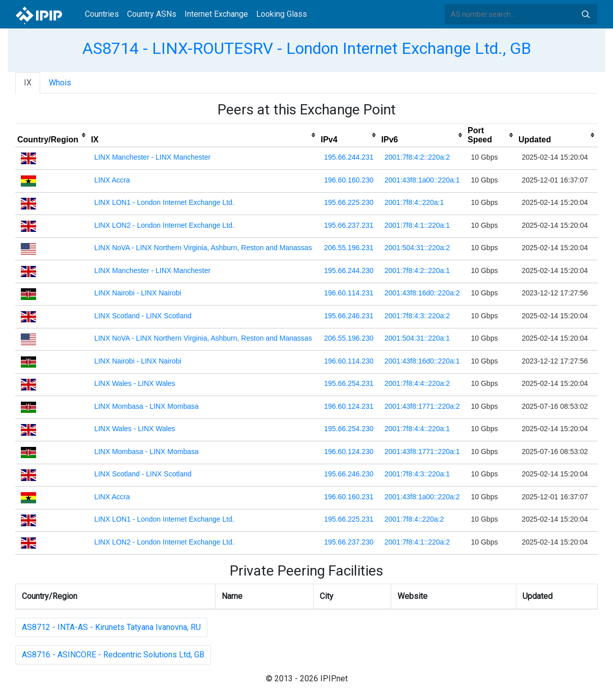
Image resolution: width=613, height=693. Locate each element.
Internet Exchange (216, 14)
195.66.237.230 (348, 542)
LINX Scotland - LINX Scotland (142, 316)
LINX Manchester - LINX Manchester (152, 157)
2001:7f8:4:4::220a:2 (417, 383)
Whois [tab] (60, 82)
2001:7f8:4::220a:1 (414, 202)
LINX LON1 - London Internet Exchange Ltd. (164, 202)
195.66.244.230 (348, 270)
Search (585, 14)
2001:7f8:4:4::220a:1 (417, 429)
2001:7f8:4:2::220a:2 (417, 157)
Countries (102, 14)
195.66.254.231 (348, 383)
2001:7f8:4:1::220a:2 (417, 542)
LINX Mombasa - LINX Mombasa (146, 406)
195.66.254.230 (348, 429)
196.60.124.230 (348, 451)
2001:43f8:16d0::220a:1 (422, 361)
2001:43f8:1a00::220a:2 (422, 497)
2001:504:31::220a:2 (417, 248)
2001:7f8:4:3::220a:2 (417, 316)
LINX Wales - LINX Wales (134, 383)
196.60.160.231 (348, 497)
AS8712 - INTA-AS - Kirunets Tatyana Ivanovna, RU (111, 627)
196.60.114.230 (348, 361)
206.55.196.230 (348, 338)
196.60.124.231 (348, 406)
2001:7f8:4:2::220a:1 (417, 270)
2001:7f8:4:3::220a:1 (417, 474)
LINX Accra (112, 180)
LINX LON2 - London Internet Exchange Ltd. (164, 225)
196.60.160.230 (348, 180)
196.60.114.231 (348, 293)
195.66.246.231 (348, 316)
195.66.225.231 (348, 519)
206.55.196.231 (348, 248)
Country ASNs (151, 14)
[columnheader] (52, 135)
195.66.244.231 (348, 157)
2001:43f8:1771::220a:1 (422, 451)
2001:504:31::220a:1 (417, 338)
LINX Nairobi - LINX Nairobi (137, 293)
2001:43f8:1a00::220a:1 (422, 180)
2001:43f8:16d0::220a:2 (422, 293)
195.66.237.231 (348, 225)
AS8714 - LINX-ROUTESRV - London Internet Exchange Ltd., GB (306, 48)
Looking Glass (281, 14)
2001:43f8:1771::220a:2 (422, 406)
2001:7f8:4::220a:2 (414, 519)
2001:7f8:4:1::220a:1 (417, 225)
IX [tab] (28, 82)
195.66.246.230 (348, 474)
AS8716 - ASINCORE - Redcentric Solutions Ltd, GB (113, 654)
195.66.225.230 (348, 202)
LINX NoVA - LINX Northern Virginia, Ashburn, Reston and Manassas (203, 248)
